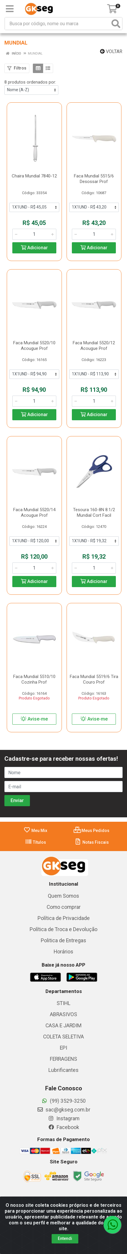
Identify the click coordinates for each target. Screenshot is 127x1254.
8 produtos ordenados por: (30, 82)
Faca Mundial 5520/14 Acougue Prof (34, 512)
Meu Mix (35, 830)
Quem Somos (63, 896)
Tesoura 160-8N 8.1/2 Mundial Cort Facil (94, 512)
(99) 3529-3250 (63, 1101)
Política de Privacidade (64, 918)
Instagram (63, 1118)
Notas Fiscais (91, 842)
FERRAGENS (63, 1059)
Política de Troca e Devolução (63, 929)
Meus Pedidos (91, 830)
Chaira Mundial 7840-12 (34, 176)
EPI (63, 1048)
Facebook (63, 1127)
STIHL (63, 1003)
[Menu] (9, 9)
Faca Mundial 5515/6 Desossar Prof (94, 178)
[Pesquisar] (116, 24)
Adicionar (34, 247)
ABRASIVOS (63, 1014)
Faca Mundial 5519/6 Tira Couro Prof (94, 679)
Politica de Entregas (63, 940)
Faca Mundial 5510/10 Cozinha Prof (34, 679)
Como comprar (64, 907)
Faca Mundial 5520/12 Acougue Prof (94, 345)
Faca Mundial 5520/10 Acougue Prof (34, 345)
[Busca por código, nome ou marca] (57, 24)
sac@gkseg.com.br (63, 1110)
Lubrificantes (63, 1070)
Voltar (111, 51)
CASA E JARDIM (63, 1025)
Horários (63, 952)
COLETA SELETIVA (63, 1037)
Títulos (35, 842)
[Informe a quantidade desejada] (34, 234)
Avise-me (34, 719)
